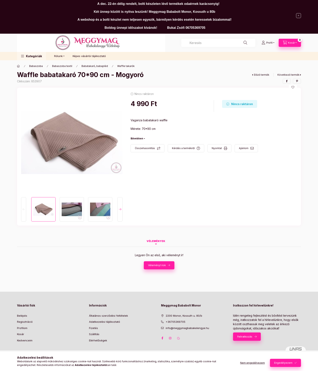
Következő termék (288, 74)
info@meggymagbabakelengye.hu (187, 328)
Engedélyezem (283, 362)
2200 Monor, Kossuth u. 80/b (184, 315)
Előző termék (261, 74)
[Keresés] (245, 43)
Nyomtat (217, 148)
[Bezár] (298, 15)
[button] (31, 56)
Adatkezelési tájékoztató (104, 321)
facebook (162, 338)
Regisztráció (25, 321)
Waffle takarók (126, 66)
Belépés (22, 315)
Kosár (20, 334)
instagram (170, 338)
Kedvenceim (24, 340)
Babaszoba (36, 66)
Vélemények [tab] (156, 241)
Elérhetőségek (98, 340)
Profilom (22, 328)
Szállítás (94, 334)
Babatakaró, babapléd (95, 66)
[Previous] (23, 209)
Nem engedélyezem (252, 362)
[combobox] (218, 43)
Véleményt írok (157, 265)
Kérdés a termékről (183, 148)
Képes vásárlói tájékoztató (89, 56)
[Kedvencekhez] (293, 87)
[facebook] (287, 81)
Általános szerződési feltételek (108, 315)
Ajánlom (243, 148)
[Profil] (268, 43)
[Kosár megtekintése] (290, 43)
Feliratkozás (244, 336)
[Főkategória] (18, 66)
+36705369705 (175, 321)
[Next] (119, 209)
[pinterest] (297, 81)
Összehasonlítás (145, 148)
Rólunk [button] (58, 56)
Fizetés (93, 328)
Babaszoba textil (62, 66)
